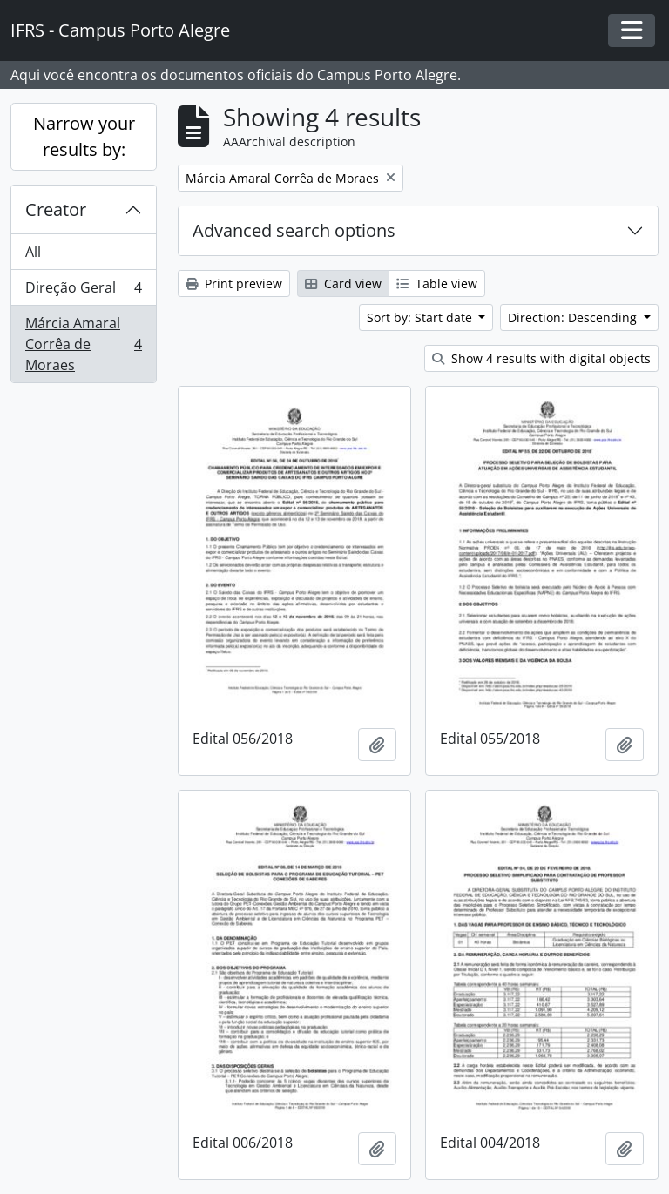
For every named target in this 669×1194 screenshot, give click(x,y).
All (33, 251)
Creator (55, 209)
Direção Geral (83, 291)
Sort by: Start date (421, 317)
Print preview (234, 283)
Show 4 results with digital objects (541, 358)
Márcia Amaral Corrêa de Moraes (83, 344)
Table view (436, 283)
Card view (343, 283)
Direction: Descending (574, 317)
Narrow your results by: (84, 136)
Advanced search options (294, 230)
